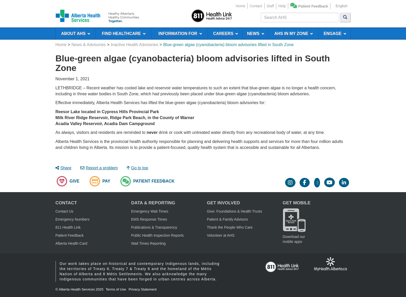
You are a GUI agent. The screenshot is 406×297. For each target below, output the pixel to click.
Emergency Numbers (72, 219)
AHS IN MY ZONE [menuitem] (293, 33)
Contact (256, 6)
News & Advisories (88, 44)
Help (282, 6)
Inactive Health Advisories (134, 44)
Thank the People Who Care (230, 227)
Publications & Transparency (154, 227)
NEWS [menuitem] (255, 33)
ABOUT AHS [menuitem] (75, 33)
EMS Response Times (149, 219)
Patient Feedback (313, 6)
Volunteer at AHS (221, 235)
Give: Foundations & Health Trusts (234, 211)
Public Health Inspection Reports (157, 235)
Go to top (137, 168)
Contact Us (64, 211)
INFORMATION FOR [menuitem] (180, 33)
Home (240, 6)
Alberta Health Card (71, 243)
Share (63, 168)
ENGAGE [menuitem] (335, 33)
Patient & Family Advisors (227, 219)
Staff (270, 6)
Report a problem (99, 168)
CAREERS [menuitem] (225, 33)
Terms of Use (116, 289)
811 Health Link (68, 227)
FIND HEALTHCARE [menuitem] (124, 33)
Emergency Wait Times (149, 211)
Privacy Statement (143, 289)
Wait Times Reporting (148, 243)
